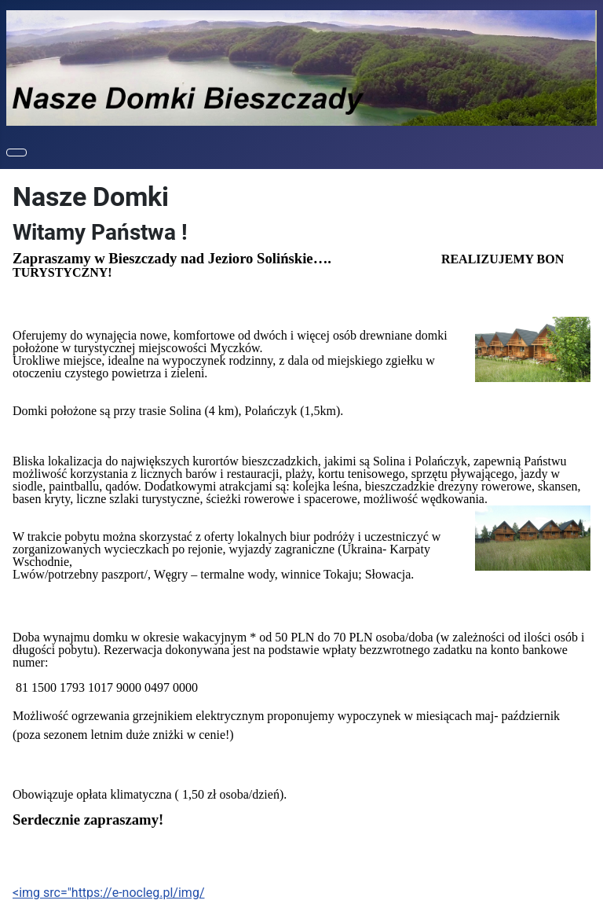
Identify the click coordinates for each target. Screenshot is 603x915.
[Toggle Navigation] (16, 152)
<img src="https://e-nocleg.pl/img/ (108, 892)
